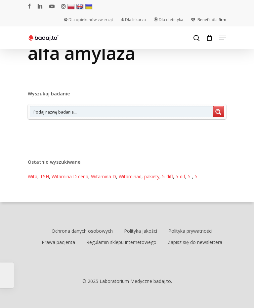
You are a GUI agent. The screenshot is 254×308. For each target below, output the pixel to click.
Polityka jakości (140, 231)
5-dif (180, 176)
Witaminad (130, 176)
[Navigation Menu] (222, 38)
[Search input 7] (121, 112)
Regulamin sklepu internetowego (121, 242)
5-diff (167, 176)
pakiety (151, 176)
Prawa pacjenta (58, 242)
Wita (32, 176)
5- (190, 176)
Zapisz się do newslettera (195, 242)
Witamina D (103, 176)
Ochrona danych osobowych (82, 231)
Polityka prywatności (190, 231)
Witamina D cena (70, 176)
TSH (44, 176)
